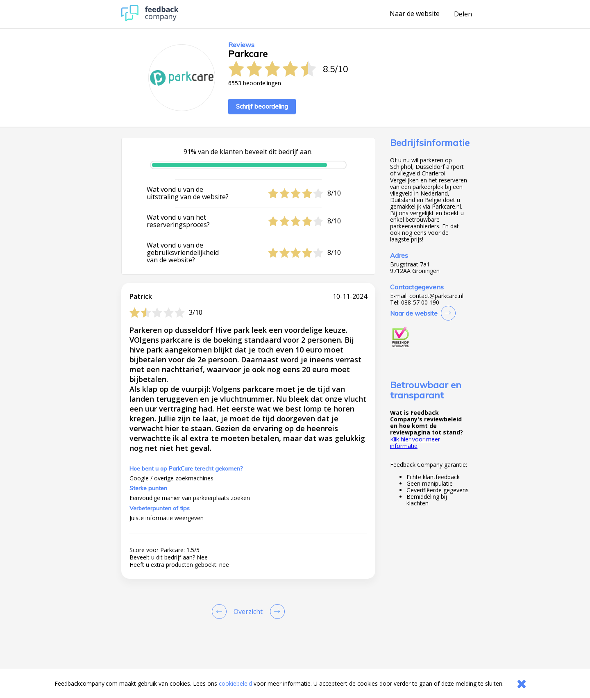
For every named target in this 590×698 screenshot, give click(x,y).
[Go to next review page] (276, 611)
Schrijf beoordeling (262, 106)
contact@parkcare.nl (436, 296)
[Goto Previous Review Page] (221, 611)
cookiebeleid (235, 683)
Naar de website (415, 14)
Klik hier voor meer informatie (415, 442)
